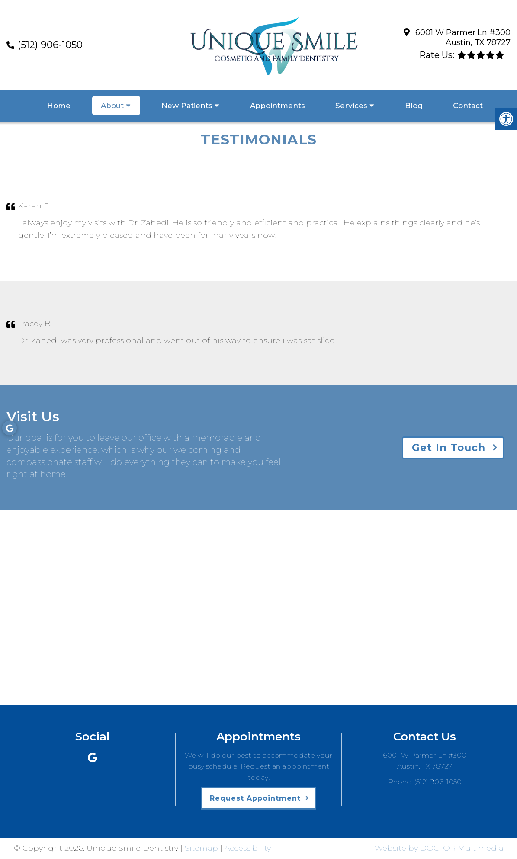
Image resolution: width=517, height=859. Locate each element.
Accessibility (248, 848)
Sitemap (201, 848)
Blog (414, 105)
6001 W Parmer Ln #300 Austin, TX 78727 (463, 37)
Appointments (277, 105)
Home (59, 105)
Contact (468, 105)
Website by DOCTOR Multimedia (439, 848)
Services (351, 105)
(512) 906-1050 (50, 45)
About (112, 105)
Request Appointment (255, 798)
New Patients (186, 105)
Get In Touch (448, 448)
